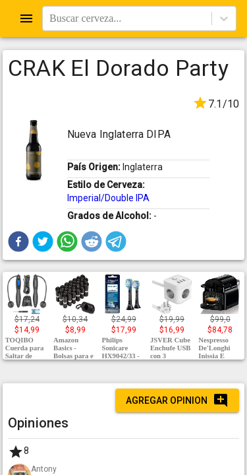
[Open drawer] (26, 18)
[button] (18, 241)
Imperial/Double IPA (108, 198)
